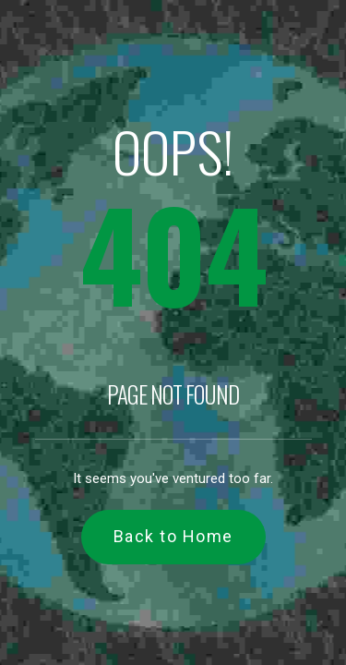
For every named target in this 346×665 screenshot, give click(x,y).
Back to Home (173, 536)
